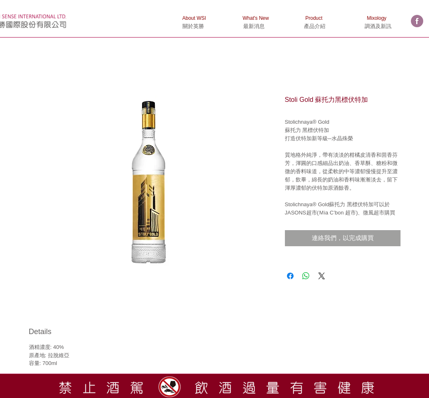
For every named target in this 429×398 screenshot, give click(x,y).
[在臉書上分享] (290, 276)
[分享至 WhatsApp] (306, 276)
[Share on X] (322, 276)
